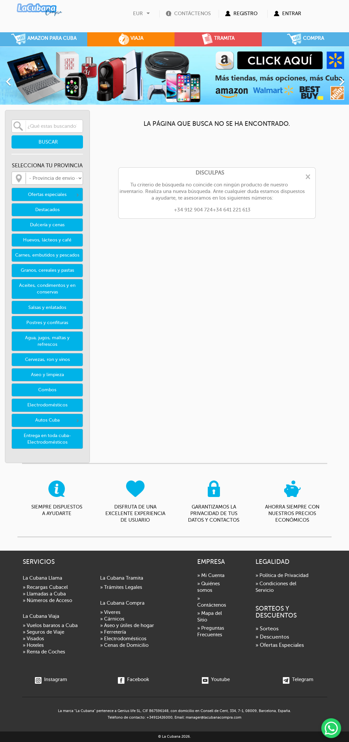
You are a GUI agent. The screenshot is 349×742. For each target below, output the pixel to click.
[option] (174, 75)
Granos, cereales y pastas (47, 270)
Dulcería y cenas (47, 224)
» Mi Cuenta (211, 575)
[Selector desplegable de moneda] (142, 13)
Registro (245, 13)
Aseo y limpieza (47, 374)
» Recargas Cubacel (45, 587)
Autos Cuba (47, 420)
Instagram (51, 679)
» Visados (33, 638)
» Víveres (110, 612)
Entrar (291, 13)
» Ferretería (113, 632)
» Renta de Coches (44, 651)
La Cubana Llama (42, 578)
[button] (26, 78)
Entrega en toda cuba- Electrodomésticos (47, 439)
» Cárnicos (112, 618)
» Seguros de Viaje (43, 632)
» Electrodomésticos (123, 638)
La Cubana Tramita (121, 578)
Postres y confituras (47, 322)
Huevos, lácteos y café (47, 239)
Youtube (216, 679)
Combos (47, 389)
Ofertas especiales (47, 194)
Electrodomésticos (47, 404)
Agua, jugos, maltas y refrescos (47, 341)
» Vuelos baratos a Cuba (50, 625)
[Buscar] (47, 126)
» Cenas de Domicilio (124, 645)
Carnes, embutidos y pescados (47, 255)
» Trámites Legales (121, 587)
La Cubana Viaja (41, 616)
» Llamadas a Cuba (44, 593)
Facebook (133, 679)
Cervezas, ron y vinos (47, 359)
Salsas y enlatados (47, 307)
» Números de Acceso (47, 600)
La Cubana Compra (122, 603)
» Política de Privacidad (282, 575)
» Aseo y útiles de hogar (127, 625)
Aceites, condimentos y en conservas (47, 288)
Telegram (298, 679)
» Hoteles (33, 645)
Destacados (47, 209)
